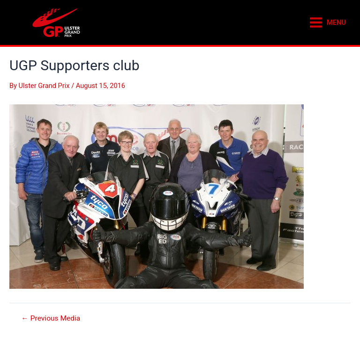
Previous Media (50, 318)
